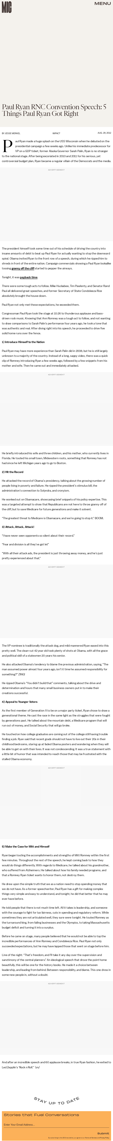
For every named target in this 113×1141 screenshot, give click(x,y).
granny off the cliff (23, 268)
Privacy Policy (104, 1138)
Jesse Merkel (12, 133)
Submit (103, 1133)
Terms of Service (91, 1138)
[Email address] (56, 1124)
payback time (28, 277)
